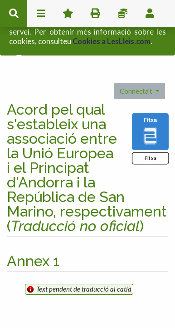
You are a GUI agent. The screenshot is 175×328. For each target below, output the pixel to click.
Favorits (68, 13)
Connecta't (137, 71)
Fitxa (150, 139)
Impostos (122, 13)
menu (40, 13)
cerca (13, 13)
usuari (149, 13)
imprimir (95, 13)
